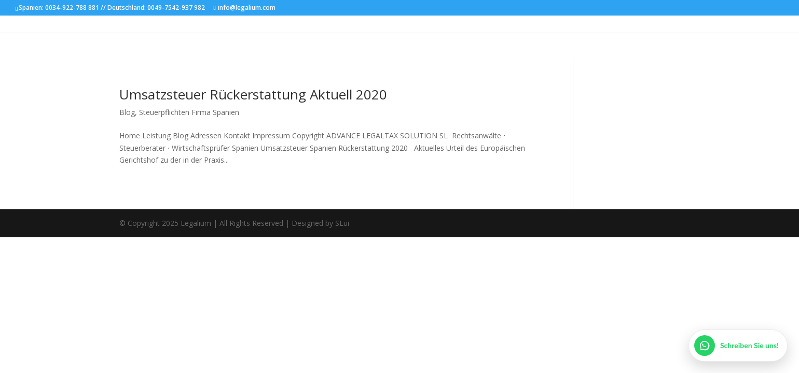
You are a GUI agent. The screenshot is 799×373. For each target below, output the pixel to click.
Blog (127, 112)
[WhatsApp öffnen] (738, 345)
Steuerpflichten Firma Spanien (189, 112)
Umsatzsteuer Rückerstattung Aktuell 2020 (253, 94)
